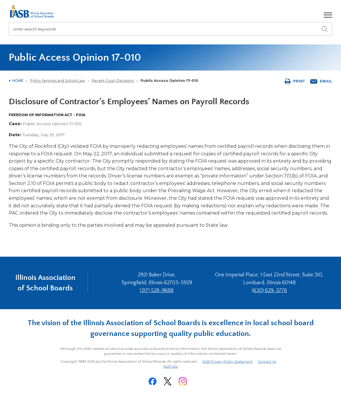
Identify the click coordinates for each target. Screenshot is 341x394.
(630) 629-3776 (269, 291)
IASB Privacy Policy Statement (227, 361)
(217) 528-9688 (157, 291)
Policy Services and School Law (57, 80)
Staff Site (170, 366)
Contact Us (267, 361)
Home (18, 80)
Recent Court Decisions (113, 80)
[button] (328, 15)
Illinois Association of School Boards (45, 283)
